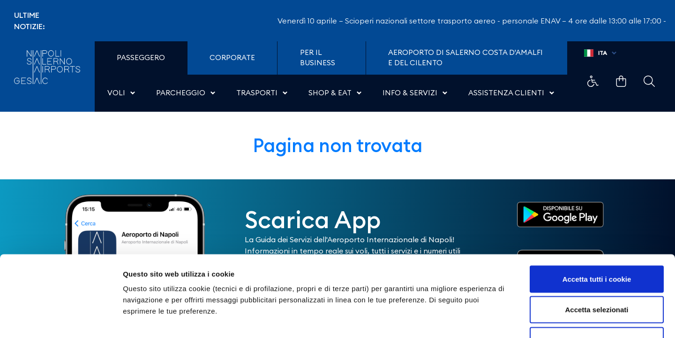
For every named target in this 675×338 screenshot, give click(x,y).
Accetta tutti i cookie (596, 215)
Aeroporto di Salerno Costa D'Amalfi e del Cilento (465, 58)
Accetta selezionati (596, 246)
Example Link (593, 81)
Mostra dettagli (493, 319)
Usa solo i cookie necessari (597, 276)
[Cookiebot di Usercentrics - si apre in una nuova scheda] (61, 320)
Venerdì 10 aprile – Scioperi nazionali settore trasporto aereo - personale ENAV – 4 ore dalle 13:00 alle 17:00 (475, 20)
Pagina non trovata (337, 145)
